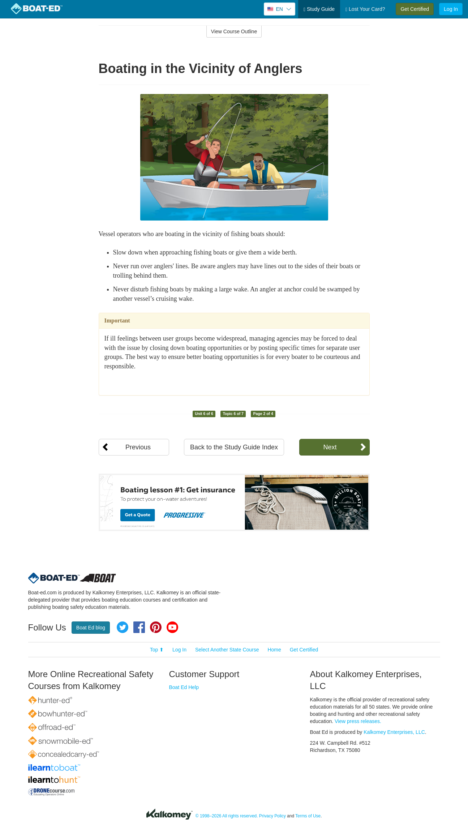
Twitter (122, 627)
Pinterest (156, 627)
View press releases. (358, 721)
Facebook (139, 627)
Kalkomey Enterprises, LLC (394, 732)
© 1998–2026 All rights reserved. (227, 815)
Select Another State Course (227, 650)
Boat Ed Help (184, 687)
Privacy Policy (272, 815)
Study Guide (319, 9)
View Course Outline (234, 31)
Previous (138, 447)
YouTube (172, 627)
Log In (451, 9)
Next (329, 447)
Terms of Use (308, 815)
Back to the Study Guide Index (234, 447)
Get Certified (414, 9)
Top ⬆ (157, 650)
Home (274, 650)
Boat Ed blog (90, 627)
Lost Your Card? (365, 9)
